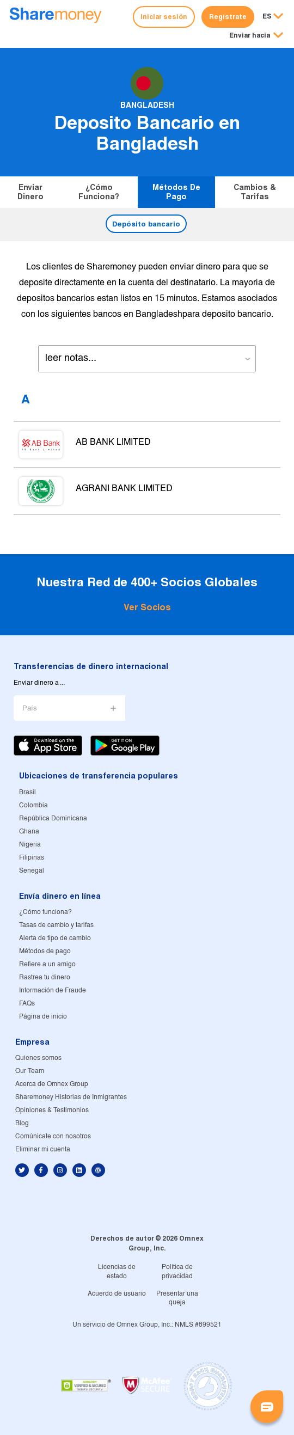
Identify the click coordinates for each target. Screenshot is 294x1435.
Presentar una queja (177, 1298)
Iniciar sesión (163, 17)
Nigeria (30, 844)
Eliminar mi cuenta (42, 1149)
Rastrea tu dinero (44, 977)
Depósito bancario (146, 223)
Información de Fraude (52, 990)
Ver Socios (147, 607)
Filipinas (31, 857)
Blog (22, 1123)
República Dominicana (53, 818)
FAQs (27, 1003)
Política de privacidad (177, 1271)
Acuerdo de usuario (117, 1293)
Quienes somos (38, 1058)
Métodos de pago (176, 192)
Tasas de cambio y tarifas (56, 925)
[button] (256, 36)
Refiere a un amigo (47, 964)
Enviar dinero (30, 192)
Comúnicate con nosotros (53, 1136)
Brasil (27, 792)
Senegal (31, 870)
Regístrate (228, 17)
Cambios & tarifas (255, 192)
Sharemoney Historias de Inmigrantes (71, 1097)
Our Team (29, 1071)
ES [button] (267, 16)
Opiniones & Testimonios (52, 1110)
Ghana (29, 831)
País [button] (29, 708)
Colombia (33, 805)
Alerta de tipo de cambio (55, 938)
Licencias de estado (117, 1271)
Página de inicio (43, 1016)
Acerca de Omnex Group (51, 1084)
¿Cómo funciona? (98, 192)
